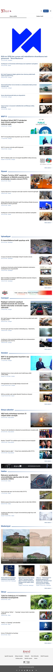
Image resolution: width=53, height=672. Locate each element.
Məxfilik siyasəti (28, 658)
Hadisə (4, 471)
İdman (3, 592)
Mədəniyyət (5, 526)
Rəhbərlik (27, 656)
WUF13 (4, 116)
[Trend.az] (6, 10)
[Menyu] (50, 11)
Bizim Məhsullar (35, 656)
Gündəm (4, 353)
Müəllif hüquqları (44, 656)
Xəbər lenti (39, 16)
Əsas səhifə (13, 16)
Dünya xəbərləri (7, 410)
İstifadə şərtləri (19, 658)
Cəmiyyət (5, 298)
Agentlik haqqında (9, 656)
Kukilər (35, 658)
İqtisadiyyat (5, 236)
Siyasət (4, 171)
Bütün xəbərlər (48, 167)
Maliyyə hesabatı (19, 656)
